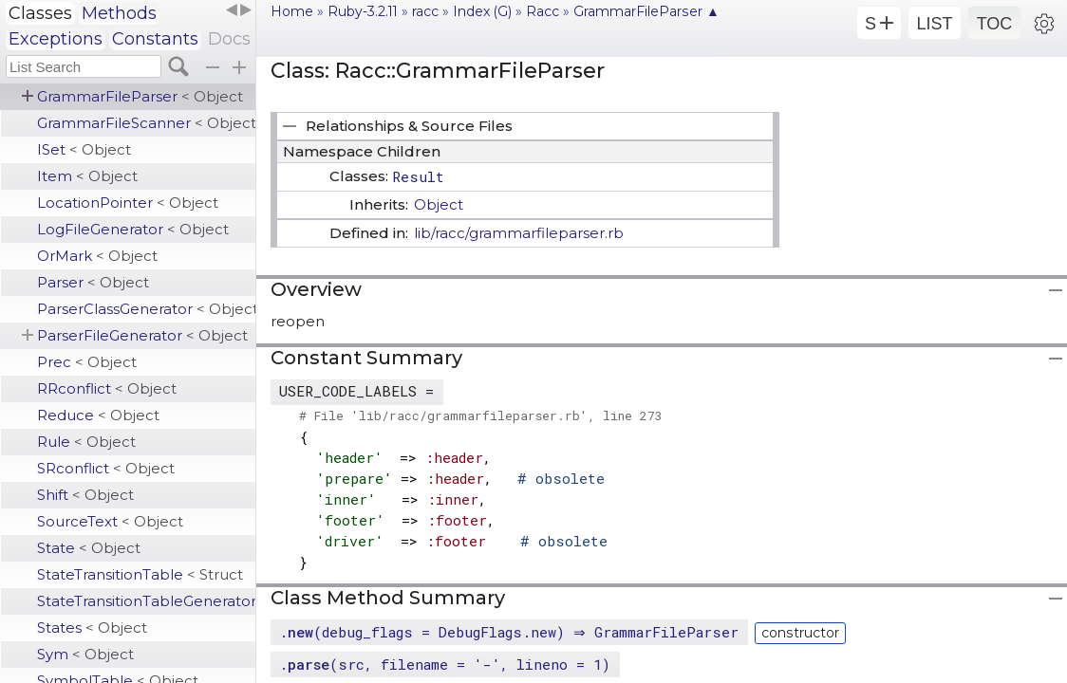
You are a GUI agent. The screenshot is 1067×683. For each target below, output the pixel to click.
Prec (87, 362)
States (92, 627)
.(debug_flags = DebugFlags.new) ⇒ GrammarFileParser (511, 631)
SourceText (110, 521)
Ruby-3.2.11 (363, 11)
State (88, 548)
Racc (542, 11)
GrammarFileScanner (146, 123)
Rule (86, 442)
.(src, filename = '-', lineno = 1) (444, 664)
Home (292, 11)
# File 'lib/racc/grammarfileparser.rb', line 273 (481, 415)
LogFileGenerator (133, 229)
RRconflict (107, 388)
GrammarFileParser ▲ (646, 11)
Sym (85, 654)
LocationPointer (127, 203)
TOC (995, 23)
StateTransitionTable (140, 574)
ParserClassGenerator (146, 309)
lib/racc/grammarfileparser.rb (519, 233)
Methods (119, 13)
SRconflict (106, 468)
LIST (934, 23)
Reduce (98, 415)
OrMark (97, 256)
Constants (155, 38)
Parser (93, 282)
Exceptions (56, 38)
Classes (40, 13)
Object (438, 204)
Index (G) (482, 11)
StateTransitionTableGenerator (146, 601)
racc (425, 11)
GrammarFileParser (140, 96)
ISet (84, 149)
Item (87, 176)
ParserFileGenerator (142, 335)
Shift (85, 495)
